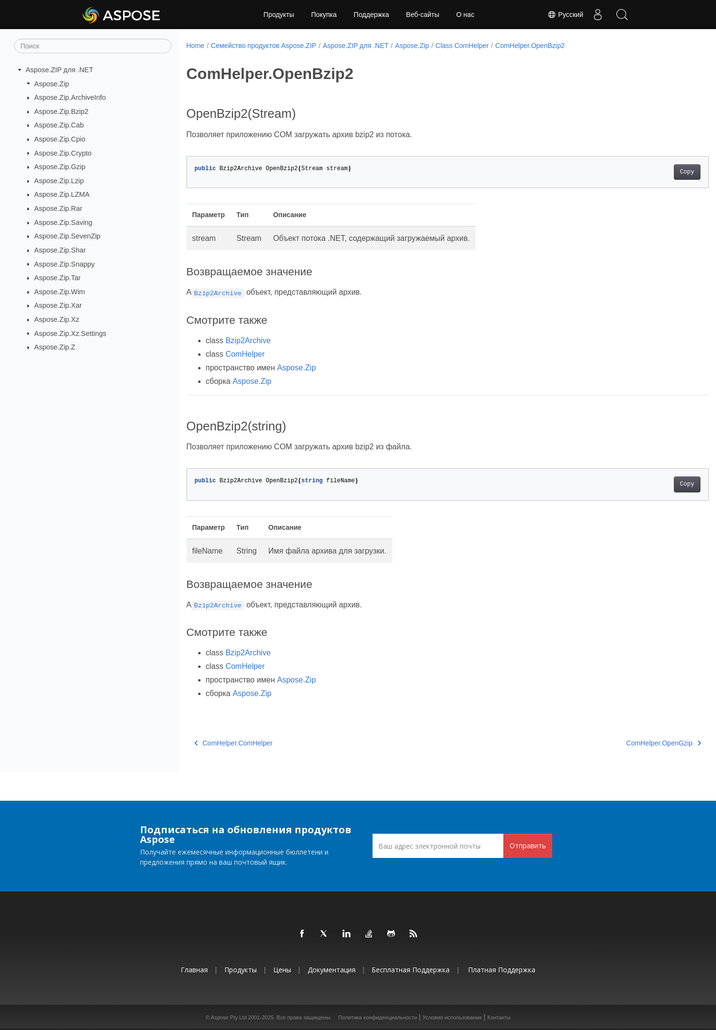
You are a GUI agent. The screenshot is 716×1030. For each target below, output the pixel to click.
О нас (465, 14)
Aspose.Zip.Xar (58, 305)
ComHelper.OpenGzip (627, 743)
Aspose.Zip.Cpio (60, 139)
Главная (194, 969)
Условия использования (452, 1017)
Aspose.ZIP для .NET (59, 70)
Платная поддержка (501, 969)
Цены (282, 969)
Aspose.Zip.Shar (60, 250)
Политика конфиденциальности (377, 1017)
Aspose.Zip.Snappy (64, 264)
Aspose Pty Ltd (229, 1017)
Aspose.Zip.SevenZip (67, 236)
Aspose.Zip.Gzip (60, 167)
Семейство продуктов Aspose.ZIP (263, 45)
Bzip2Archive (247, 340)
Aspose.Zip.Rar (58, 208)
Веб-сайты (422, 14)
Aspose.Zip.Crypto (63, 153)
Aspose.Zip (51, 83)
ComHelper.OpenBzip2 (529, 45)
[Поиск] (92, 46)
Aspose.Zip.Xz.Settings (70, 333)
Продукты (279, 14)
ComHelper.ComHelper (233, 743)
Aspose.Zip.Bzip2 (61, 111)
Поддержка (371, 14)
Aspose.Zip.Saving (63, 222)
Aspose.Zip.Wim (59, 292)
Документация (332, 969)
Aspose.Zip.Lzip (59, 181)
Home (195, 45)
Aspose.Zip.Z (55, 347)
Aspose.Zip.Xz (56, 319)
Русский (565, 14)
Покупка (324, 14)
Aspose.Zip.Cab (59, 125)
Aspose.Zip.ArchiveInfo (70, 97)
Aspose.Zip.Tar (57, 278)
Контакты (499, 1017)
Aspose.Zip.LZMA (62, 194)
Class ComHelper (462, 45)
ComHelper (245, 354)
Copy (651, 172)
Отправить (528, 845)
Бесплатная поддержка (411, 969)
